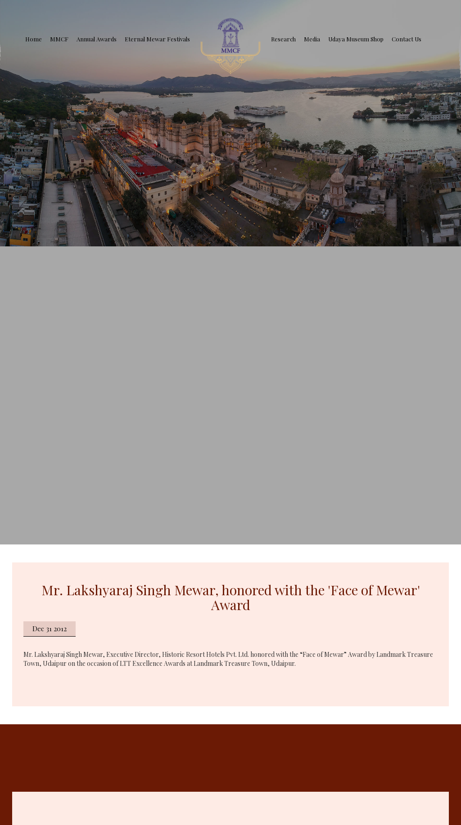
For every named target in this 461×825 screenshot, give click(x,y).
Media (312, 39)
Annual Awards (97, 39)
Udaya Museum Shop (356, 39)
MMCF (59, 39)
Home (33, 39)
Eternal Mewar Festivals (157, 39)
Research (283, 39)
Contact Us (406, 39)
